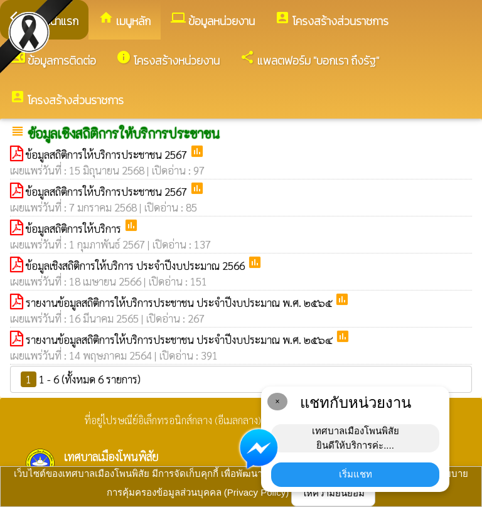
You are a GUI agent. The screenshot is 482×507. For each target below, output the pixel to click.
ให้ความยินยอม (333, 493)
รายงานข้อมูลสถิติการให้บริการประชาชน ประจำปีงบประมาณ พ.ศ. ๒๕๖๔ (180, 339)
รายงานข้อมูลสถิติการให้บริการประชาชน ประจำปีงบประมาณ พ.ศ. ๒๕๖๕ (180, 302)
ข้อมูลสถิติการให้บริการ (75, 228)
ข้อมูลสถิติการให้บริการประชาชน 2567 (108, 154)
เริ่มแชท (355, 474)
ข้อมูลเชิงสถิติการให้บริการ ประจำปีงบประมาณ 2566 (136, 265)
